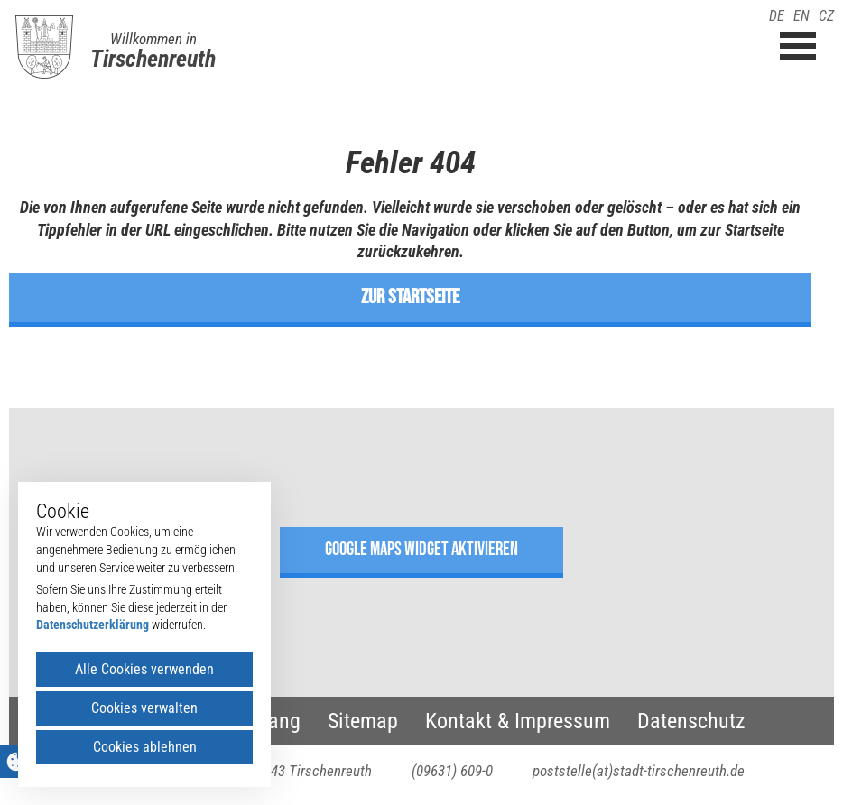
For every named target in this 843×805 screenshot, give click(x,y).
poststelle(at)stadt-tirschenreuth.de (639, 771)
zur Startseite (410, 297)
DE (776, 15)
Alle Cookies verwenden (144, 669)
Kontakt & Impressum (517, 721)
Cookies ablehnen (145, 746)
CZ (826, 15)
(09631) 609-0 (452, 771)
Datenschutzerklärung (92, 624)
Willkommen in (153, 39)
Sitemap (363, 721)
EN (801, 15)
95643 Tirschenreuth (310, 771)
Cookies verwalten (144, 708)
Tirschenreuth (153, 58)
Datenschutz (691, 721)
